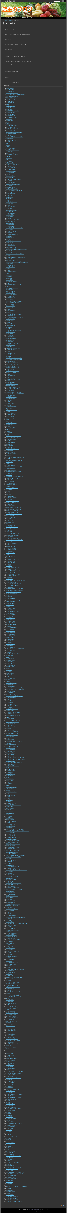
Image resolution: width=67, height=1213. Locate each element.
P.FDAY (8, 429)
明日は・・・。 (10, 424)
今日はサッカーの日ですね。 (13, 241)
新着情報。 (9, 1188)
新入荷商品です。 (10, 634)
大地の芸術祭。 (10, 1159)
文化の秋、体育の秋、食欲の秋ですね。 (16, 870)
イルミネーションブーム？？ (13, 1078)
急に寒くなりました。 (12, 636)
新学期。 (8, 492)
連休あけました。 (10, 751)
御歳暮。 (8, 322)
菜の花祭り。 (9, 400)
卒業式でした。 (10, 790)
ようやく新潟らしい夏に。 (13, 933)
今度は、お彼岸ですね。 (12, 733)
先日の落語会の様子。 (12, 1058)
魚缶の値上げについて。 (12, 154)
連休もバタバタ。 (10, 938)
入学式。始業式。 (10, 267)
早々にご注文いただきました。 (14, 291)
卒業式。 (8, 668)
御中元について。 (10, 237)
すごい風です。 (10, 289)
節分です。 (9, 440)
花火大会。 (9, 743)
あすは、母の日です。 (12, 769)
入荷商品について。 (11, 315)
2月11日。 (9, 676)
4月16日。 (9, 777)
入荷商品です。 (10, 642)
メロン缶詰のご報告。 (12, 1029)
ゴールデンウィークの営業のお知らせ (15, 393)
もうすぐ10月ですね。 (12, 1136)
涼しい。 (8, 1141)
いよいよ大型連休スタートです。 (14, 137)
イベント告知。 (10, 551)
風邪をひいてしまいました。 (13, 837)
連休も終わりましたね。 (12, 343)
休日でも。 (9, 931)
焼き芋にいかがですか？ (12, 1021)
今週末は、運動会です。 (12, 766)
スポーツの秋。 (10, 605)
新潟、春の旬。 (10, 263)
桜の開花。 (9, 405)
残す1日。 (9, 458)
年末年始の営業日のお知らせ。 (14, 1073)
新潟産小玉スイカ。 (11, 112)
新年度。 (8, 141)
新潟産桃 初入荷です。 (12, 936)
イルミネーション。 (11, 835)
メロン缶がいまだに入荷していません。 (16, 757)
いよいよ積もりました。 (12, 1082)
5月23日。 (9, 122)
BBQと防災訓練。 (10, 1154)
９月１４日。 (9, 354)
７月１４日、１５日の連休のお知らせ (15, 94)
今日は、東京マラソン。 (12, 1030)
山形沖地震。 (9, 109)
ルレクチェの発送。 (11, 468)
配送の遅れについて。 (12, 694)
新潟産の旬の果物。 (11, 245)
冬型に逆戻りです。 (11, 423)
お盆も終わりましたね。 (12, 746)
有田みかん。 (9, 1115)
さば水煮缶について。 (12, 824)
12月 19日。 (9, 462)
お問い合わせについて (12, 705)
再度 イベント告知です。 (13, 548)
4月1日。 (8, 146)
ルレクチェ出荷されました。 (13, 853)
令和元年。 (9, 135)
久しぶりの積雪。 (10, 172)
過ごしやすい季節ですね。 (13, 533)
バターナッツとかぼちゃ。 (13, 1089)
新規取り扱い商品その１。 (13, 848)
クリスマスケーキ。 (11, 832)
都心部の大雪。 (10, 806)
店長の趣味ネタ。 (10, 761)
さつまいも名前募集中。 (12, 543)
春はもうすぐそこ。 (11, 1019)
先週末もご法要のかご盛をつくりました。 (17, 759)
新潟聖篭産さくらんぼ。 (12, 111)
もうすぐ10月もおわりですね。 (14, 720)
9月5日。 (8, 491)
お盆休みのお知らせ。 (12, 915)
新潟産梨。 (9, 218)
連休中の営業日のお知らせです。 (14, 190)
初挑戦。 (8, 1056)
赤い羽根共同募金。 (11, 1126)
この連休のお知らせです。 (13, 234)
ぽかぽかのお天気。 (11, 1016)
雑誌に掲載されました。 (12, 515)
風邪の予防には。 (10, 1091)
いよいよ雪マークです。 (12, 704)
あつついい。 (9, 944)
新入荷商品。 (9, 858)
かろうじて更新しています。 (13, 842)
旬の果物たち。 (10, 684)
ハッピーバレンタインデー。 (13, 1040)
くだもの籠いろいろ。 (12, 665)
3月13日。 (9, 283)
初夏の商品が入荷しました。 (13, 379)
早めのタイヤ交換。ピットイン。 (14, 1097)
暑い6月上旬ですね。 (11, 637)
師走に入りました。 (11, 845)
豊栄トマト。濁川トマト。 (13, 128)
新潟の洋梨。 (9, 327)
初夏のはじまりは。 (11, 1191)
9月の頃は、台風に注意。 (12, 905)
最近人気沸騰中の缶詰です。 (13, 535)
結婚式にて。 (9, 800)
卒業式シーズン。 (10, 663)
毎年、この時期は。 (11, 193)
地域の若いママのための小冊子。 (14, 977)
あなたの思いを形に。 (12, 1118)
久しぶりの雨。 (10, 229)
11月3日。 (9, 717)
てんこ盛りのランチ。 (12, 1006)
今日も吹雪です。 (10, 686)
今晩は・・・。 (10, 1100)
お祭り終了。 (9, 899)
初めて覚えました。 (11, 632)
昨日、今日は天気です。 (12, 593)
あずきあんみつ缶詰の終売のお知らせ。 (16, 249)
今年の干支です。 (10, 826)
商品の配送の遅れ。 (11, 98)
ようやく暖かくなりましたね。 (14, 996)
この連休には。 (10, 1042)
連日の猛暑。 (9, 232)
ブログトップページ (27, 17)
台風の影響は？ (10, 208)
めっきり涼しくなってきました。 (14, 741)
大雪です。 (9, 699)
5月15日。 (9, 767)
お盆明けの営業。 (10, 224)
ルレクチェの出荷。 (11, 325)
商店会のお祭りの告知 (12, 512)
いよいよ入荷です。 (11, 1092)
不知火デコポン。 (10, 1026)
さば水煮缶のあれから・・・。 (14, 894)
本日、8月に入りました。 (12, 510)
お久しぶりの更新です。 (12, 1017)
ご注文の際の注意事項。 (12, 437)
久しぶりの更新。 (10, 910)
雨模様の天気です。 (11, 221)
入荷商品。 (9, 564)
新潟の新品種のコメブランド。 (14, 470)
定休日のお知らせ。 (11, 210)
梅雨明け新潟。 (10, 88)
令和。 (8, 145)
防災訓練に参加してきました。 (14, 744)
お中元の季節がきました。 (13, 517)
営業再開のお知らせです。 (13, 608)
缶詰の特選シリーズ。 (12, 140)
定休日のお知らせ (10, 182)
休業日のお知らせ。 (11, 892)
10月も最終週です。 (11, 601)
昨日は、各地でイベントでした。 (14, 884)
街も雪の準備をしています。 (13, 465)
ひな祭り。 (9, 670)
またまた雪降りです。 (12, 304)
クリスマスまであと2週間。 (13, 840)
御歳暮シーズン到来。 (12, 187)
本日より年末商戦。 (11, 598)
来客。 (8, 1185)
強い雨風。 (9, 519)
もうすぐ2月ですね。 (11, 1050)
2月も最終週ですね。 (11, 803)
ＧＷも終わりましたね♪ (12, 1196)
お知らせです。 (10, 610)
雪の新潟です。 (10, 450)
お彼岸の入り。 (10, 151)
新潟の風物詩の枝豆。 (12, 375)
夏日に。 (8, 377)
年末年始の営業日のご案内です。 (14, 460)
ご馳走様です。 (10, 645)
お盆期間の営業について (12, 366)
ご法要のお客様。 (10, 788)
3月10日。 (9, 419)
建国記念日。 (9, 809)
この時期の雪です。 (11, 265)
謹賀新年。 (9, 312)
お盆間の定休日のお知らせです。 (14, 228)
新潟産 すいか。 (10, 764)
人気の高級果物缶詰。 (12, 439)
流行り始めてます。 (11, 683)
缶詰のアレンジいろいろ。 (13, 528)
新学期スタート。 (10, 1151)
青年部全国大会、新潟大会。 (13, 715)
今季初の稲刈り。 (10, 1143)
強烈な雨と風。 (10, 333)
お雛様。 (8, 798)
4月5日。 (8, 143)
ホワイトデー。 (10, 153)
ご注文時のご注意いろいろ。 (13, 571)
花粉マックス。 (10, 411)
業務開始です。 (10, 891)
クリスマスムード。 (11, 692)
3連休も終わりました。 (12, 735)
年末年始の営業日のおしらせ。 (14, 314)
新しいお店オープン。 (12, 595)
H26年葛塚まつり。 (11, 736)
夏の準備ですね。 (10, 631)
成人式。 (8, 174)
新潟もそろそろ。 (10, 619)
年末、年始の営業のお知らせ (13, 179)
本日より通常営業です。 (12, 361)
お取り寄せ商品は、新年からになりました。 (17, 831)
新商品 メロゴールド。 (12, 1043)
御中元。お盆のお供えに (12, 367)
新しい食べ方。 (10, 1152)
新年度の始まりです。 (12, 271)
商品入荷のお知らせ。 (12, 294)
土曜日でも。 (9, 818)
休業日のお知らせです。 (12, 150)
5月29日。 (9, 119)
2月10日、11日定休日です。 (13, 164)
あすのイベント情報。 (12, 1039)
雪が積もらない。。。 (12, 821)
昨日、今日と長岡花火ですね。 (14, 509)
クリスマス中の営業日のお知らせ (14, 317)
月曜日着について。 (11, 397)
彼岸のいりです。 (10, 666)
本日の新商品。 (10, 1195)
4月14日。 (9, 554)
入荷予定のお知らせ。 (12, 714)
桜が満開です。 (10, 138)
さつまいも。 (9, 195)
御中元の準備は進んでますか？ (14, 514)
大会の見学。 (9, 954)
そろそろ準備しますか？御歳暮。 (14, 1094)
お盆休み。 (9, 1164)
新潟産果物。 (9, 861)
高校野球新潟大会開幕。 (12, 96)
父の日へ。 (9, 374)
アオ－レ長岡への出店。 (12, 1178)
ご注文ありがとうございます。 (14, 1167)
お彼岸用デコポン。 (11, 414)
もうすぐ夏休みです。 (12, 93)
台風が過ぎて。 (10, 216)
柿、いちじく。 (10, 211)
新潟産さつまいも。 (11, 1099)
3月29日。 (9, 275)
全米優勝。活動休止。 (12, 169)
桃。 (7, 523)
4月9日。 (8, 1004)
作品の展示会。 (10, 897)
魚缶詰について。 (10, 255)
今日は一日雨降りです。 (12, 101)
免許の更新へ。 (10, 813)
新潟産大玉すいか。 (11, 525)
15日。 (8, 463)
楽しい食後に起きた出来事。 (13, 1156)
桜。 (7, 657)
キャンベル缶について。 (12, 117)
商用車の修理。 (10, 1180)
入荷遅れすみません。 (12, 442)
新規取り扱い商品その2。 (12, 847)
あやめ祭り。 (9, 1182)
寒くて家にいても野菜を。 (13, 850)
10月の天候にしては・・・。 (13, 484)
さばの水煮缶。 (10, 922)
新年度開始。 (9, 783)
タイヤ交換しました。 (12, 1014)
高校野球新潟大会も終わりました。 (15, 1172)
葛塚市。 (8, 967)
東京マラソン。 (10, 671)
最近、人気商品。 (10, 629)
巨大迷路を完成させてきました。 (14, 1123)
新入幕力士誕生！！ (11, 390)
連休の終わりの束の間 (12, 388)
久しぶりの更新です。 (12, 114)
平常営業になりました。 (12, 260)
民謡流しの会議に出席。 (12, 956)
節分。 (8, 814)
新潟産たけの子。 (10, 988)
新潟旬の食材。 (10, 340)
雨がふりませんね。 (11, 964)
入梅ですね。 (9, 530)
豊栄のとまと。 (10, 252)
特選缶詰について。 (11, 115)
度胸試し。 (9, 822)
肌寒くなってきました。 (12, 603)
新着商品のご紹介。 (11, 1037)
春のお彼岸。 (9, 280)
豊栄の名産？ (9, 1190)
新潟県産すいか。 (10, 102)
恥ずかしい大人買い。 (12, 1013)
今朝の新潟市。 (10, 1066)
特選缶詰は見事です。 (12, 709)
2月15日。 (9, 434)
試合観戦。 (9, 965)
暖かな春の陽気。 (10, 306)
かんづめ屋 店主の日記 (7, 20)
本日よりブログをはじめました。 (14, 1201)
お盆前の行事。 (10, 616)
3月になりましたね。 (11, 156)
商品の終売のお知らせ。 (12, 382)
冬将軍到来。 (9, 185)
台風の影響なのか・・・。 (13, 336)
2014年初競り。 (10, 827)
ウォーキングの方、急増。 (13, 995)
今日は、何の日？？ (11, 1055)
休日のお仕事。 (10, 946)
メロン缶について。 (11, 787)
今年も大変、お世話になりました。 (15, 457)
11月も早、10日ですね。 (12, 478)
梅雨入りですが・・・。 (12, 371)
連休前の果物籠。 (10, 886)
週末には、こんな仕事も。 (13, 1200)
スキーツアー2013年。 (12, 1047)
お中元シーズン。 (10, 748)
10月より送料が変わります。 (13, 348)
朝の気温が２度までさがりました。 (15, 476)
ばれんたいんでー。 (11, 572)
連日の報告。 (9, 907)
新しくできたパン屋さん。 (13, 951)
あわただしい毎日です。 (12, 731)
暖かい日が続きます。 (12, 127)
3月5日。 (8, 286)
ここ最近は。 (9, 161)
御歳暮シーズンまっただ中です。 (14, 466)
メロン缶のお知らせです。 (13, 756)
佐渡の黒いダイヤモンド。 (13, 335)
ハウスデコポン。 (10, 1060)
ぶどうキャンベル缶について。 (14, 132)
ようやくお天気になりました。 (14, 301)
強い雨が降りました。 (12, 527)
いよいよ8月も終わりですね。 (14, 219)
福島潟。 (8, 993)
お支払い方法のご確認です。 (13, 585)
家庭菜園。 (9, 980)
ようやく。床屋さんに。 (12, 1074)
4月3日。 (8, 270)
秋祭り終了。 (9, 489)
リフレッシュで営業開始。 (13, 1162)
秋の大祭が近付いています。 (13, 611)
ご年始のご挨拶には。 (12, 453)
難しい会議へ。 (10, 943)
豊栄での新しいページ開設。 (13, 857)
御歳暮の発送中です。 (12, 320)
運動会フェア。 (10, 640)
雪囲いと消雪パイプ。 (12, 189)
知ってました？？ (10, 1045)
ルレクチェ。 (9, 192)
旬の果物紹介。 (10, 577)
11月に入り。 (9, 200)
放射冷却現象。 (10, 1087)
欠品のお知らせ (10, 369)
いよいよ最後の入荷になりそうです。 (15, 689)
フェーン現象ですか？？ (12, 125)
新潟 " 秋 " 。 (11, 479)
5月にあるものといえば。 (12, 982)
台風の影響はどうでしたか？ (13, 883)
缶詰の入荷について (11, 549)
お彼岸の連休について (12, 413)
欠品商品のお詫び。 (11, 839)
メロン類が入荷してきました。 (14, 1011)
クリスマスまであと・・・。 (13, 1081)
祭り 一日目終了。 (11, 900)
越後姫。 (8, 1120)
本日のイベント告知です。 (13, 887)
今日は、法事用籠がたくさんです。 (15, 969)
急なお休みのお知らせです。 (13, 148)
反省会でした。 (10, 1134)
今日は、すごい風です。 (12, 546)
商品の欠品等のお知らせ (12, 575)
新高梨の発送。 (10, 203)
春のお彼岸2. (9, 278)
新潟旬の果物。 (10, 597)
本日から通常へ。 (10, 452)
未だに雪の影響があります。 (13, 805)
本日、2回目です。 (11, 107)
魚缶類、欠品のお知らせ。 (13, 184)
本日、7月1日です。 (11, 520)
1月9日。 (8, 309)
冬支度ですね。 (10, 865)
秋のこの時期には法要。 (12, 1107)
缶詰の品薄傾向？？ (11, 819)
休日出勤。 (9, 974)
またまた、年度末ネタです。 (13, 559)
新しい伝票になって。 (12, 130)
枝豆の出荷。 (9, 250)
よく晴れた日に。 (10, 1105)
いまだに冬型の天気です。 (13, 302)
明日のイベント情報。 (12, 1125)
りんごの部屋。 (10, 1024)
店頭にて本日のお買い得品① (13, 1108)
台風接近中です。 (10, 353)
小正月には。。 (10, 1065)
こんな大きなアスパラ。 (12, 1198)
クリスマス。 (9, 180)
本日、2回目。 (10, 1139)
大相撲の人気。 (10, 120)
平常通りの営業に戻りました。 (14, 387)
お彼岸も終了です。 (11, 562)
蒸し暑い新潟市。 (10, 89)
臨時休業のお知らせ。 (12, 1169)
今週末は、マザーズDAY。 (13, 985)
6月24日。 (9, 104)
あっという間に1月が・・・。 (14, 167)
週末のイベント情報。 (12, 879)
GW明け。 (9, 545)
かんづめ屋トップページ (9, 17)
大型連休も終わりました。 (13, 770)
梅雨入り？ (9, 532)
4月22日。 (9, 998)
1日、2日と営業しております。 (14, 392)
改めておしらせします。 (12, 623)
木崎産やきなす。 (10, 948)
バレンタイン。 (10, 808)
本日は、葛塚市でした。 (12, 930)
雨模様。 (8, 380)
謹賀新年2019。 (10, 177)
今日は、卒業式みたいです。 (13, 567)
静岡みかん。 (9, 1061)
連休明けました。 (10, 91)
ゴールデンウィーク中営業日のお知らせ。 (17, 649)
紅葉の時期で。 (10, 198)
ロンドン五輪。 (10, 1170)
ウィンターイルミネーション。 (14, 600)
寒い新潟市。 (9, 323)
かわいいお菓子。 (10, 978)
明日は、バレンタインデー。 (13, 436)
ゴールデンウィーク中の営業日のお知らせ (17, 262)
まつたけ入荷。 (10, 881)
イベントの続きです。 (12, 1121)
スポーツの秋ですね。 (12, 206)
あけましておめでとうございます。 (15, 688)
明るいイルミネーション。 (13, 673)
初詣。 (8, 1069)
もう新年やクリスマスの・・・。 (14, 866)
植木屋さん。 (9, 1131)
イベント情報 (9, 1035)
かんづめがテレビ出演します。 (14, 584)
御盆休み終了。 (10, 613)
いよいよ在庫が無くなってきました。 (15, 917)
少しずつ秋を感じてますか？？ (14, 889)
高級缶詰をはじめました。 (13, 844)
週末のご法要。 (10, 639)
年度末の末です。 (10, 662)
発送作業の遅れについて (12, 691)
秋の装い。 (9, 351)
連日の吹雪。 (9, 444)
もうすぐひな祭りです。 (12, 427)
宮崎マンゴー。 (10, 975)
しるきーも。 (9, 473)
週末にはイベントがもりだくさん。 (15, 254)
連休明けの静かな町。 (12, 133)
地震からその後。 (10, 106)
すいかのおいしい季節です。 (13, 538)
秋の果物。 (9, 1146)
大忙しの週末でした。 (12, 928)
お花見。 (8, 401)
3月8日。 (8, 421)
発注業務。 (9, 920)
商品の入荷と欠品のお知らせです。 (15, 590)
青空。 (8, 1149)
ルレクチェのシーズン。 (12, 860)
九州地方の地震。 (10, 553)
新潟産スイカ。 (10, 244)
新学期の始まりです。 (12, 406)
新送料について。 (10, 345)
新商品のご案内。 (10, 403)
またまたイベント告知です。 (13, 876)
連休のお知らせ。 (10, 176)
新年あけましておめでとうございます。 (16, 580)
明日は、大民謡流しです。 (13, 904)
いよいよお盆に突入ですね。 (13, 364)
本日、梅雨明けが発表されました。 (15, 1174)
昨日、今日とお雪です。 (12, 449)
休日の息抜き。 (10, 1076)
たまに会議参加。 (10, 647)
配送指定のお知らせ (11, 281)
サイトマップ (57, 1)
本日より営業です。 (11, 310)
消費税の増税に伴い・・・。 (13, 795)
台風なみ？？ (9, 1086)
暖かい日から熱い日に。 (12, 983)
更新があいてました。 (12, 896)
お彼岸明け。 (9, 276)
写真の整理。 (9, 1144)
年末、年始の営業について (13, 582)
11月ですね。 (9, 1113)
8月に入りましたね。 (11, 231)
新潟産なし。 (9, 728)
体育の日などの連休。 (12, 483)
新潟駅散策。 (9, 1183)
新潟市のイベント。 (11, 1003)
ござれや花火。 (10, 1157)
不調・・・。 (9, 197)
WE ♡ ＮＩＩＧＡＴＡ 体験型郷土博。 (17, 1187)
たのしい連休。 (10, 1128)
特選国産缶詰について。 (12, 247)
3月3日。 (8, 426)
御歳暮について (10, 587)
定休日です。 (9, 504)
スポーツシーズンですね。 (13, 727)
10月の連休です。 (10, 346)
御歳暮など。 (9, 1079)
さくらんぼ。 (9, 541)
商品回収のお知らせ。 (12, 338)
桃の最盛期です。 (10, 618)
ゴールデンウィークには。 (13, 987)
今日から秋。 (9, 918)
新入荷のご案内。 (10, 293)
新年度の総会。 (10, 1000)
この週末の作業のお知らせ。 (13, 712)
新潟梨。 (8, 205)
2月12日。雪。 (10, 163)
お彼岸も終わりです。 (12, 349)
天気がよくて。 (10, 307)
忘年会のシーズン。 (11, 1084)
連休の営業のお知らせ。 (12, 213)
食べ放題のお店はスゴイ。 (13, 1008)
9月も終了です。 (10, 486)
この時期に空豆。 (10, 1034)
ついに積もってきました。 (13, 701)
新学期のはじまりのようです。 (14, 358)
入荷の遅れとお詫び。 (12, 697)
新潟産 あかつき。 (11, 925)
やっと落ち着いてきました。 (13, 574)
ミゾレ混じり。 (10, 863)
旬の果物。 (9, 626)
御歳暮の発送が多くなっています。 (15, 588)
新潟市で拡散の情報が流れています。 (15, 257)
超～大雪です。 (10, 299)
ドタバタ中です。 (10, 658)
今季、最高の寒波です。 (12, 678)
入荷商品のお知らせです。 (13, 166)
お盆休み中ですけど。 (12, 226)
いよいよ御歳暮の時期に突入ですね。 (15, 855)
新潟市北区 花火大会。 (12, 497)
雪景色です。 (9, 579)
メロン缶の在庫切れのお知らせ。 (14, 762)
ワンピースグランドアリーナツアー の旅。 (17, 923)
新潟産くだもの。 (10, 710)
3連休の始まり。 (10, 332)
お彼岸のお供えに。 (11, 792)
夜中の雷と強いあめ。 (12, 723)
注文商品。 (9, 1022)
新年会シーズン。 (10, 811)
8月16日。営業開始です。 (12, 502)
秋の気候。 (9, 356)
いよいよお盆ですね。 (12, 614)
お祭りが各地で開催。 (12, 909)
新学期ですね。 (10, 780)
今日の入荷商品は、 (11, 935)
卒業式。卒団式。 (10, 416)
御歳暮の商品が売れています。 (14, 471)
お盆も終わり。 (10, 913)
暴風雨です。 (9, 432)
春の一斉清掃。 (10, 536)
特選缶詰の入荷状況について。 (14, 284)
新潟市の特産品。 (10, 740)
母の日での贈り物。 (11, 385)
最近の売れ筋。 (10, 522)
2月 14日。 (9, 675)
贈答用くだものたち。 (12, 852)
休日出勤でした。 (10, 319)
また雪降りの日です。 (12, 296)
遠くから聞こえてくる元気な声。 (14, 540)
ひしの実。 (9, 1138)
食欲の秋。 (9, 1130)
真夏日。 (8, 239)
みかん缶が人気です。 (12, 288)
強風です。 (9, 431)
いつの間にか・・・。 (12, 775)
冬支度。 (8, 328)
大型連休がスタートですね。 (13, 772)
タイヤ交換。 (9, 707)
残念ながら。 (9, 878)
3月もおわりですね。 (11, 410)
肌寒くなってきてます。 (12, 722)
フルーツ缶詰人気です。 (12, 395)
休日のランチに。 (10, 1095)
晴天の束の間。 (10, 445)
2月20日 (8, 159)
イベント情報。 (10, 871)
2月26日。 (9, 158)
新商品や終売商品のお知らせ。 (14, 330)
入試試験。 (9, 566)
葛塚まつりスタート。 (12, 1148)
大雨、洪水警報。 (10, 754)
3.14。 (8, 793)
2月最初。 (9, 681)
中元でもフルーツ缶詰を (12, 372)
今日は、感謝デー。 (11, 655)
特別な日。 (9, 679)
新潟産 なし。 (10, 606)
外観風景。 (9, 1112)
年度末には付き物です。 (12, 561)
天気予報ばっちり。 (11, 398)
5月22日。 (9, 124)
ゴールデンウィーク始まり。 (13, 991)
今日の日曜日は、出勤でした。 (14, 507)
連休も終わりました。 (12, 868)
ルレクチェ (9, 475)
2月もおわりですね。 (11, 569)
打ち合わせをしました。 (12, 962)
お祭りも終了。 (10, 215)
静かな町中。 (9, 258)
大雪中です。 (9, 447)
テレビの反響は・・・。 (12, 1053)
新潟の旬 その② (10, 242)
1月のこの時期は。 (11, 171)
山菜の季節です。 (10, 774)
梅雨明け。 (9, 236)
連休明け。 (9, 990)
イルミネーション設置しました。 (14, 696)
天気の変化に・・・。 (12, 384)
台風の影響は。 (10, 496)
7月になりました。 (11, 99)
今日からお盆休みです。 (12, 362)
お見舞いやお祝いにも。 (12, 501)
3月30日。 (9, 273)
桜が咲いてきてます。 (12, 556)
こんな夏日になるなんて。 (13, 650)
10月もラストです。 (11, 202)
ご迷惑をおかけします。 (12, 834)
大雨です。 (9, 912)
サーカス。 (9, 961)
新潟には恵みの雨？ (11, 1177)
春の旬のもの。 (10, 779)
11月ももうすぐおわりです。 (13, 592)
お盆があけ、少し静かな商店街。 (14, 359)
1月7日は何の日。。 (11, 1068)
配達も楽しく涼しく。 (12, 972)
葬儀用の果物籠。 (10, 1165)
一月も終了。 (9, 816)
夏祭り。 (8, 1161)
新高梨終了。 (9, 873)
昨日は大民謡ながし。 (12, 902)
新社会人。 (9, 558)
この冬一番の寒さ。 (11, 718)
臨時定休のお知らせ (11, 624)
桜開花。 (8, 268)
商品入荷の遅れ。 (10, 660)
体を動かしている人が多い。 (13, 653)
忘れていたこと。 (10, 644)
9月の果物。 (9, 494)
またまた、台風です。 (12, 488)
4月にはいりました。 (11, 408)
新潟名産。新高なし (11, 1110)
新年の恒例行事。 (10, 1063)
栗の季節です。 (10, 341)
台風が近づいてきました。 (13, 874)
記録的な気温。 (10, 223)
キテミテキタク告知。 (12, 1175)
